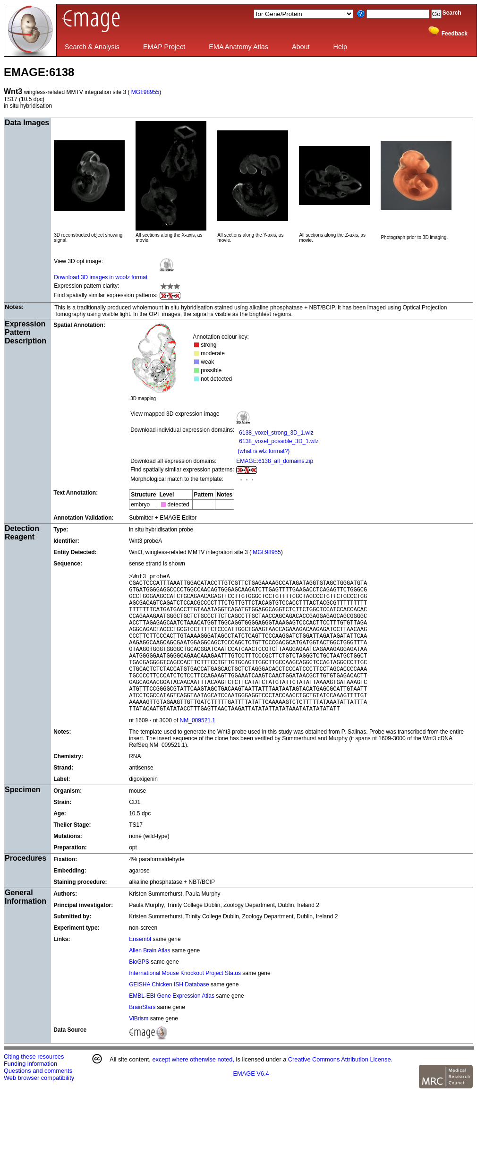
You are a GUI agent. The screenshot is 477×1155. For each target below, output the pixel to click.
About (301, 47)
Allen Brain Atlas (150, 980)
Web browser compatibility (39, 1107)
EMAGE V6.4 (251, 1103)
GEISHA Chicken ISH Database (169, 1014)
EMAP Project (164, 47)
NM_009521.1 (197, 750)
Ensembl (141, 969)
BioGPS (140, 991)
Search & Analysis (92, 47)
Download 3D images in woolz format (100, 277)
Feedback (455, 33)
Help (340, 47)
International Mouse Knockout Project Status (185, 1003)
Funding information (30, 1093)
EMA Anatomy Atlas (238, 47)
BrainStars (143, 1037)
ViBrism (139, 1048)
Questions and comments (38, 1100)
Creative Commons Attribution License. (340, 1089)
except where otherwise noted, (193, 1089)
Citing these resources (34, 1086)
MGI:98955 (145, 92)
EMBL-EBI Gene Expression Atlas (171, 1025)
